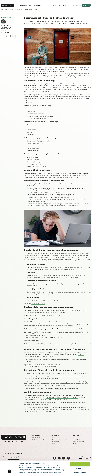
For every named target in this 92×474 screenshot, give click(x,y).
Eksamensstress (32, 204)
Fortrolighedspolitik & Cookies (59, 439)
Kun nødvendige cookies (80, 460)
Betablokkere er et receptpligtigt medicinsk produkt (62, 397)
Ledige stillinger (76, 439)
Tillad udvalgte (80, 456)
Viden (6, 9)
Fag (30, 5)
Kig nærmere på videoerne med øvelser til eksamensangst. (42, 365)
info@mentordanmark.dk (37, 445)
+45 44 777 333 (35, 443)
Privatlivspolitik (55, 441)
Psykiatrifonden (61, 389)
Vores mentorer (56, 5)
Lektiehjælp (23, 5)
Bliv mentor (75, 438)
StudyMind (81, 354)
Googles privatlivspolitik (52, 465)
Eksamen (11, 9)
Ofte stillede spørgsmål (78, 441)
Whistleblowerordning (57, 438)
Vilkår (53, 443)
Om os (64, 5)
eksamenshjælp (68, 377)
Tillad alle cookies (80, 451)
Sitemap (75, 443)
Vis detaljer (75, 471)
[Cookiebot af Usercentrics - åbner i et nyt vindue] (9, 471)
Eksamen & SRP (38, 5)
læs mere (41, 465)
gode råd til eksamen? (38, 303)
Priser (47, 5)
